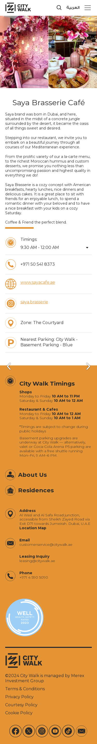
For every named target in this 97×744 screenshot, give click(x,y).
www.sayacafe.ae (37, 282)
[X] (29, 731)
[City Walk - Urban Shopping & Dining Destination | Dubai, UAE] (18, 8)
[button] (86, 8)
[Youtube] (55, 731)
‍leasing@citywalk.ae (37, 561)
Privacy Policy (19, 696)
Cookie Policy (19, 712)
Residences (36, 490)
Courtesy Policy (21, 704)
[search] (59, 8)
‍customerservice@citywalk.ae (45, 544)
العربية (72, 7)
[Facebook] (15, 731)
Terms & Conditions (25, 688)
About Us (32, 474)
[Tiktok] (68, 731)
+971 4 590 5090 (33, 577)
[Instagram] (42, 731)
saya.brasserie (34, 302)
